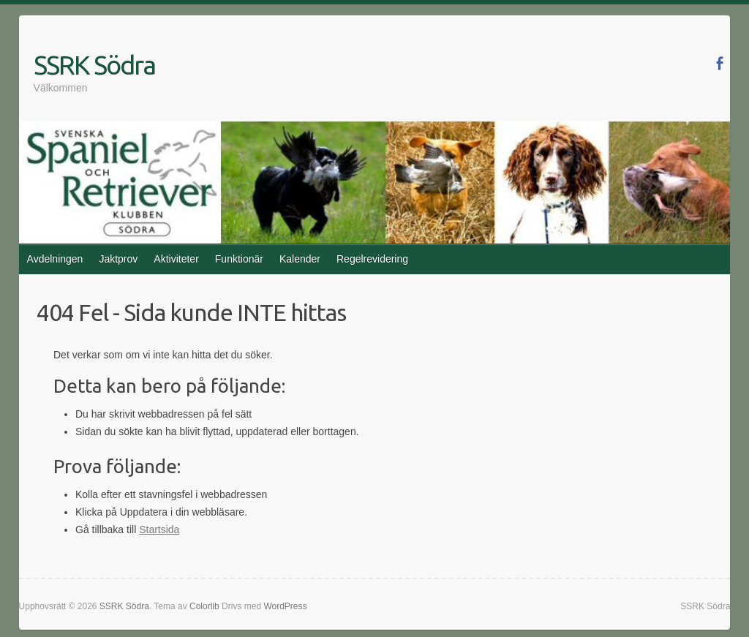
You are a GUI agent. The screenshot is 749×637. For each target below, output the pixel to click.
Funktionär (239, 259)
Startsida (159, 529)
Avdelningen (55, 259)
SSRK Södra (94, 65)
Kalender (299, 259)
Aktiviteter (176, 259)
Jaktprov (118, 259)
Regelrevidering (372, 259)
